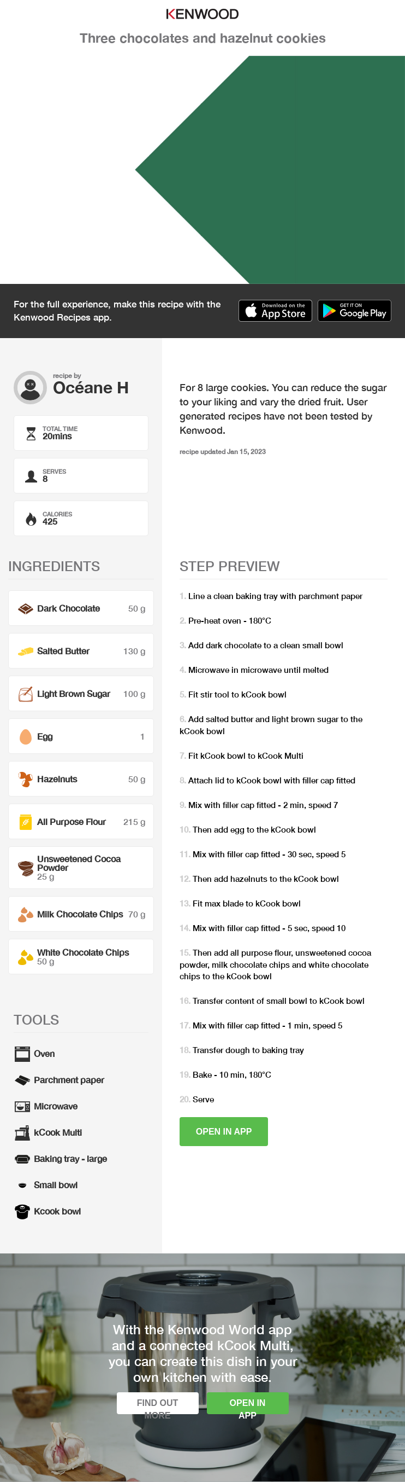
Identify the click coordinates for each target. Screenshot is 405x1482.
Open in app (224, 1131)
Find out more (157, 1406)
